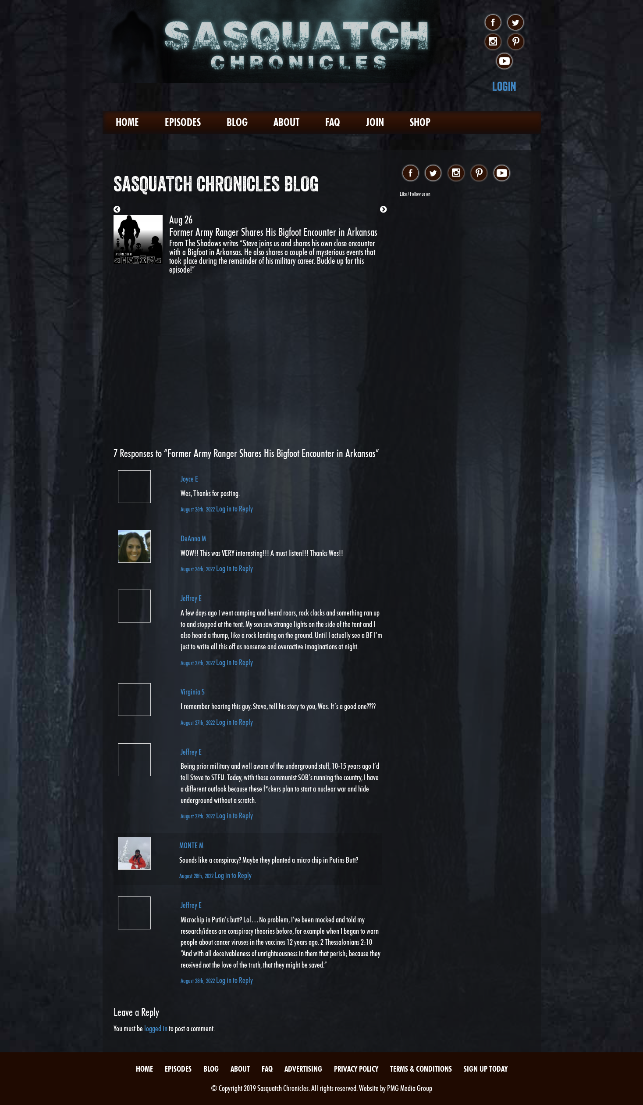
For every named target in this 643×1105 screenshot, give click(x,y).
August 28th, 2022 (197, 875)
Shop (420, 122)
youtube (504, 61)
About (286, 122)
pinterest (515, 42)
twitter (515, 22)
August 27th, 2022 (198, 662)
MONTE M (191, 845)
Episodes (183, 122)
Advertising (303, 1068)
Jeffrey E (191, 598)
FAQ (332, 122)
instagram (492, 42)
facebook (492, 22)
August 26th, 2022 (198, 509)
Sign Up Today (486, 1068)
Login (504, 86)
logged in (155, 1028)
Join (375, 122)
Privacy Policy (356, 1068)
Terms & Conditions (421, 1068)
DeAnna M (193, 538)
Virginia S (193, 691)
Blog (237, 122)
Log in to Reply (234, 508)
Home (127, 122)
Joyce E (189, 478)
